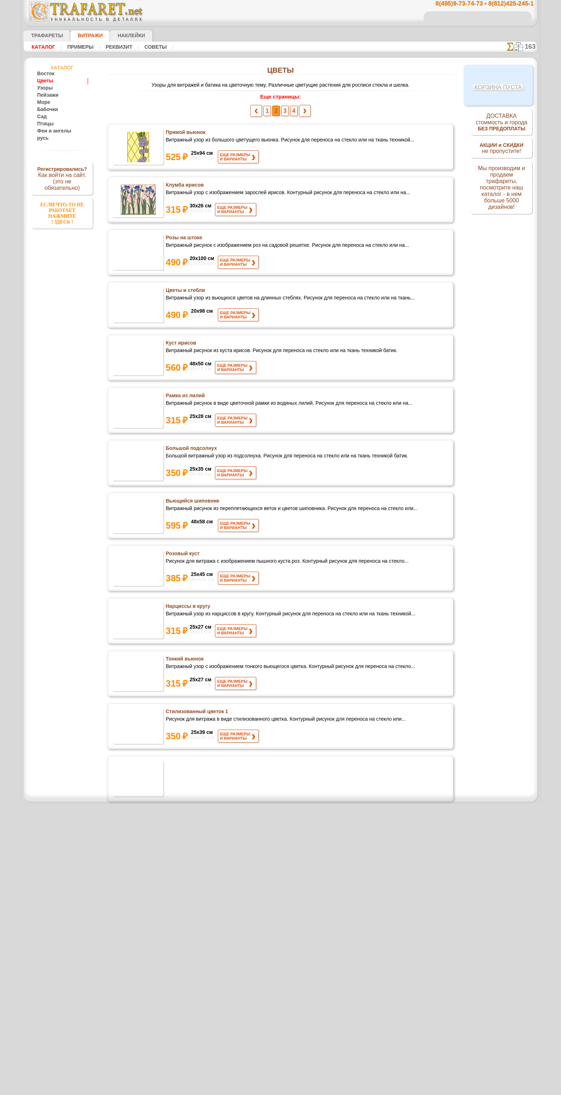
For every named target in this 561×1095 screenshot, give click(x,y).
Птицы (44, 124)
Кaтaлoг (42, 47)
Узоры (43, 88)
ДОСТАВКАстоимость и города (501, 123)
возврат (296, 1076)
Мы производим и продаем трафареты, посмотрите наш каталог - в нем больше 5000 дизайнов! (501, 190)
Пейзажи (46, 95)
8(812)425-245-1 (329, 1014)
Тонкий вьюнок (184, 660)
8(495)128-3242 (287, 1014)
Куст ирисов (180, 344)
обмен (314, 1076)
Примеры (77, 47)
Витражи (81, 35)
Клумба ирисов (184, 186)
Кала (171, 766)
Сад (41, 117)
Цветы (43, 81)
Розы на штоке (183, 239)
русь (41, 138)
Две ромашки (182, 818)
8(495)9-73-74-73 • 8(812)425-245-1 (476, 4)
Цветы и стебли (185, 292)
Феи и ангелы (51, 131)
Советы (146, 47)
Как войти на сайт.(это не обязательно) (62, 178)
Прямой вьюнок (185, 134)
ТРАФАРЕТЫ (43, 35)
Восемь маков (182, 871)
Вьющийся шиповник (192, 502)
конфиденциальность (262, 1076)
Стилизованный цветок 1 (196, 713)
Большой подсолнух (190, 450)
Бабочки (45, 109)
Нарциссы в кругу (187, 608)
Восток (44, 74)
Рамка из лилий (185, 397)
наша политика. (317, 1089)
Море (43, 102)
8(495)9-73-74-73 (244, 1014)
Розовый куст (182, 555)
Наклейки (119, 35)
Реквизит (112, 47)
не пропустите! (501, 151)
